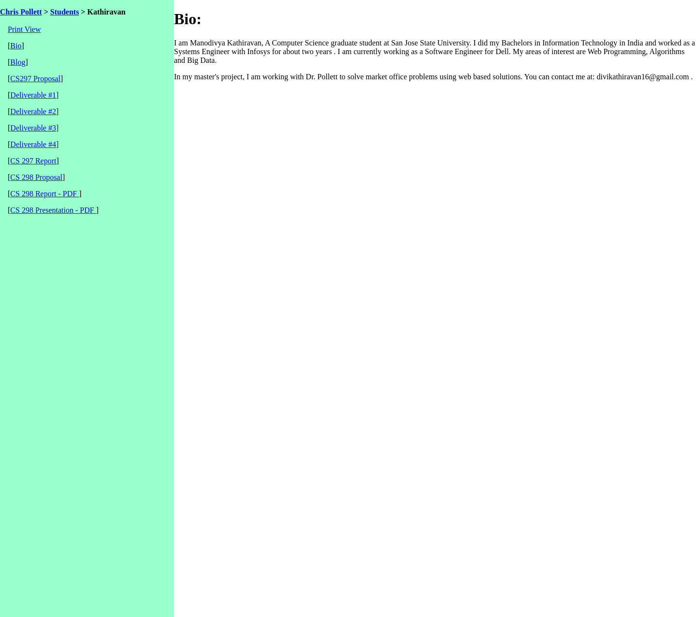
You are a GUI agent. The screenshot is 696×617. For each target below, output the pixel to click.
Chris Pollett (21, 12)
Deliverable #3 (33, 128)
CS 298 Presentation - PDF (53, 210)
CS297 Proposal (35, 78)
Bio (15, 46)
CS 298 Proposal (36, 177)
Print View (24, 29)
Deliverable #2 (33, 111)
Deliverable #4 (33, 144)
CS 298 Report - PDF (44, 194)
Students (64, 12)
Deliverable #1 (33, 95)
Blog (17, 62)
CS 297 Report (33, 161)
